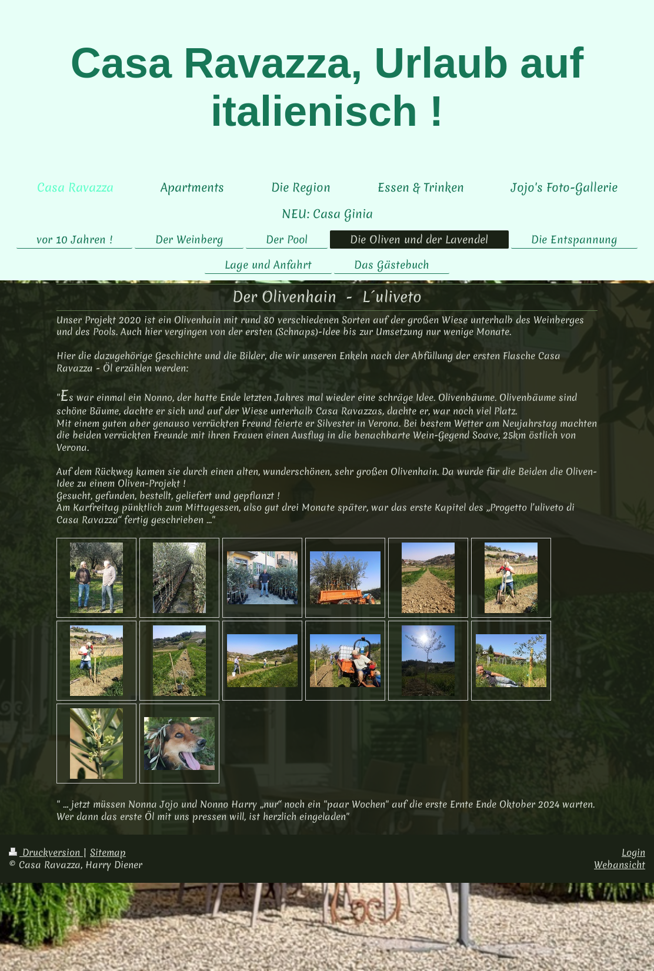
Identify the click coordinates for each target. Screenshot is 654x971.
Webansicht (619, 864)
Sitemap (108, 852)
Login (633, 852)
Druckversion (46, 852)
